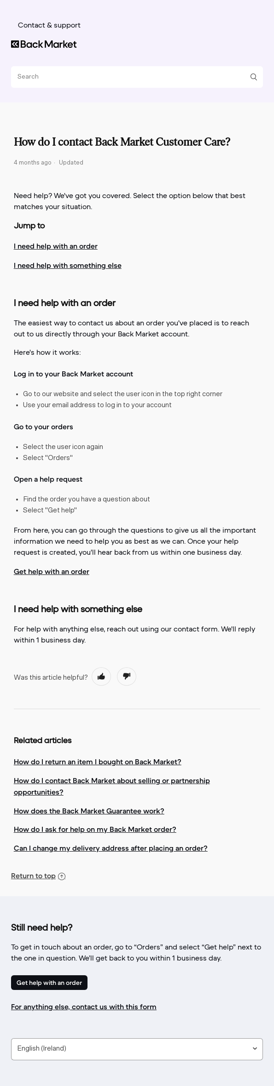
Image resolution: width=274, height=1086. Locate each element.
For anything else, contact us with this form (84, 1006)
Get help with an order (49, 982)
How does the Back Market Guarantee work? (89, 810)
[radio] (101, 676)
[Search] (134, 77)
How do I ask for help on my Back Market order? (95, 829)
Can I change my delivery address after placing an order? (111, 848)
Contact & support (49, 26)
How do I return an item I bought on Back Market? (97, 761)
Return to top (38, 875)
